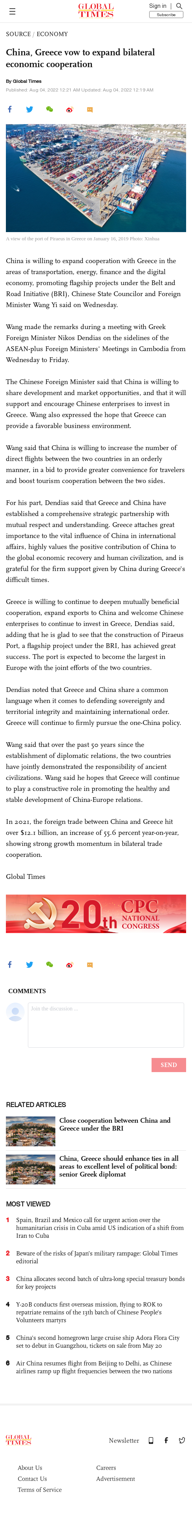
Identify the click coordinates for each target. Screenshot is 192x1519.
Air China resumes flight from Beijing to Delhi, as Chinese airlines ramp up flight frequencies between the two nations (94, 1367)
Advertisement (115, 1478)
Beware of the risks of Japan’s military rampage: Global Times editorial (97, 1257)
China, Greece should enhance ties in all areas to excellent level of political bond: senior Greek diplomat (119, 1166)
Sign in (157, 6)
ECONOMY (52, 34)
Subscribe (166, 14)
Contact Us (32, 1478)
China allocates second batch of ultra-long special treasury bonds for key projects (100, 1282)
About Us (30, 1467)
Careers (106, 1467)
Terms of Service (40, 1489)
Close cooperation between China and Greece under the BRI (115, 1124)
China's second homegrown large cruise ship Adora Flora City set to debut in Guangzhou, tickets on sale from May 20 (97, 1341)
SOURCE (18, 34)
